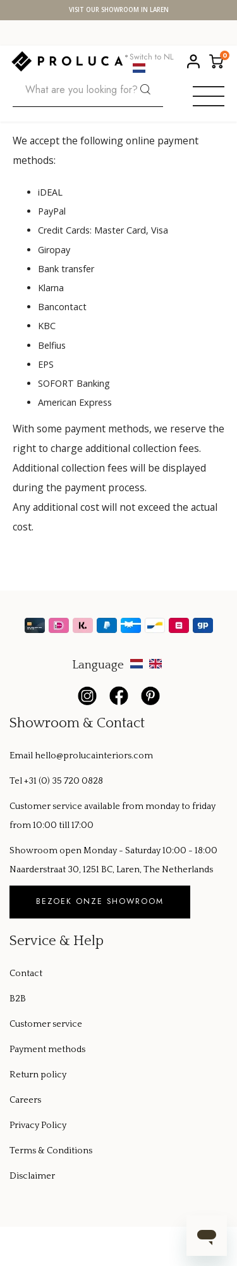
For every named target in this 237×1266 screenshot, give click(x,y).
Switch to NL (152, 61)
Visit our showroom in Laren (119, 10)
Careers (25, 1100)
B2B (17, 999)
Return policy (37, 1075)
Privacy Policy (37, 1125)
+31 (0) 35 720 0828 (63, 781)
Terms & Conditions (50, 1151)
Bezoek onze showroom (100, 901)
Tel (16, 781)
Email (22, 756)
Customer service (45, 1024)
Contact (25, 973)
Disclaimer (32, 1176)
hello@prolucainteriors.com (94, 756)
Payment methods (47, 1049)
